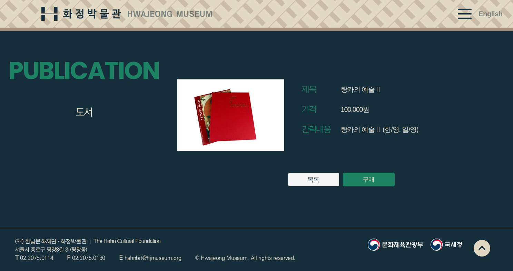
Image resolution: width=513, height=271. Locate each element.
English (491, 13)
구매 (369, 179)
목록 (313, 179)
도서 (84, 112)
